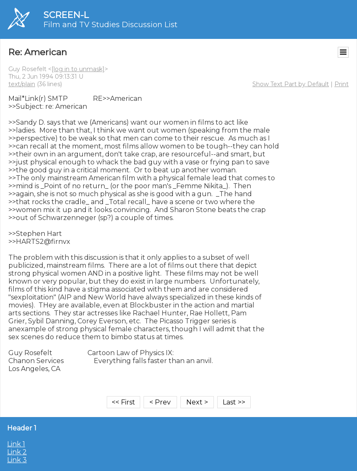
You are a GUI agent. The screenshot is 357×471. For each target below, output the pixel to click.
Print (341, 84)
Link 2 (17, 452)
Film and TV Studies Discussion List (110, 24)
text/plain (21, 84)
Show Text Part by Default (290, 84)
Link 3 (17, 460)
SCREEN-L (66, 15)
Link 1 (16, 444)
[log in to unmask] (78, 69)
